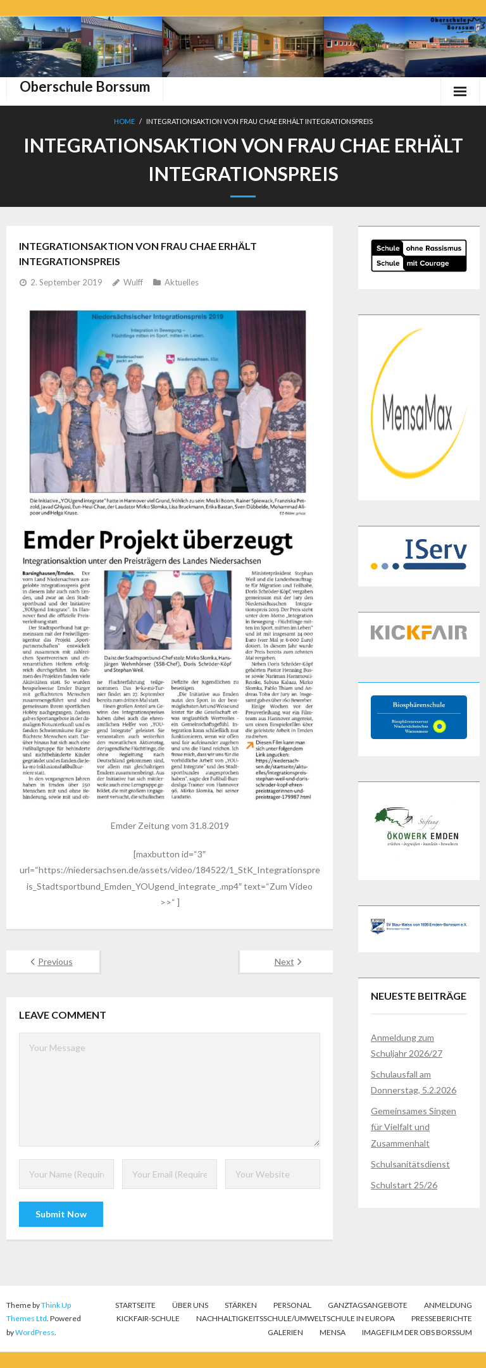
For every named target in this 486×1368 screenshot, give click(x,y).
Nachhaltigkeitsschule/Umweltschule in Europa (295, 1318)
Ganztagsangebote (368, 1305)
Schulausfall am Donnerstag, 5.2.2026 (413, 1082)
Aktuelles (182, 282)
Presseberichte (441, 1318)
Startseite (135, 1305)
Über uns (190, 1305)
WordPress (34, 1332)
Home (124, 121)
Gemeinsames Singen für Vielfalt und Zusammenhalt (413, 1126)
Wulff (133, 282)
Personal (292, 1305)
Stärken (241, 1305)
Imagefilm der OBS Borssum (417, 1332)
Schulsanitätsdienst (410, 1164)
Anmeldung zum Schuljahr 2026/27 (406, 1045)
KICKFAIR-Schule (148, 1318)
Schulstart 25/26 (404, 1184)
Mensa (333, 1332)
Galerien (285, 1332)
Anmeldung (448, 1305)
